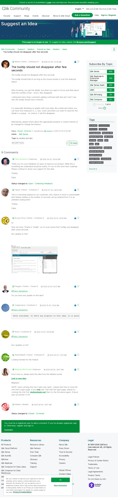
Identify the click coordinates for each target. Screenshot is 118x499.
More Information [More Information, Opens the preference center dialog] (60, 485)
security (93, 142)
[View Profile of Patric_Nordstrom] (21, 161)
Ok (60, 480)
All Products (6, 446)
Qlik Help (112, 9)
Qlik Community (8, 51)
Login (48, 2)
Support (21, 51)
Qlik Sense (23, 136)
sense (100, 142)
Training (33, 465)
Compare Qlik (35, 457)
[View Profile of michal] (17, 63)
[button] (78, 63)
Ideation (30, 51)
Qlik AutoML (6, 457)
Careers (62, 465)
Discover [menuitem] (46, 16)
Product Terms (94, 477)
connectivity (106, 161)
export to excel (95, 157)
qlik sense (108, 138)
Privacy (62, 461)
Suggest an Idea (19, 25)
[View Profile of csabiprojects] (20, 307)
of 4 (109, 106)
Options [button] (114, 51)
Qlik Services (101, 9)
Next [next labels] (100, 110)
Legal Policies (93, 458)
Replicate (107, 149)
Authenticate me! (38, 394)
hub (106, 142)
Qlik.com (90, 9)
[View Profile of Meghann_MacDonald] (23, 371)
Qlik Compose (96, 101)
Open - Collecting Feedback (40, 185)
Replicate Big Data (97, 153)
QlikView (4, 461)
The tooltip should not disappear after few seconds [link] (25, 53)
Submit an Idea (43, 51)
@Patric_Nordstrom (19, 293)
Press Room (64, 450)
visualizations (104, 127)
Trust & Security (65, 454)
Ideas (64, 51)
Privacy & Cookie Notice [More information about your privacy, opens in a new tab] (22, 492)
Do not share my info (97, 481)
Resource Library (37, 446)
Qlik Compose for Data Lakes (13, 468)
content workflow (96, 164)
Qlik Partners (35, 450)
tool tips (29, 140)
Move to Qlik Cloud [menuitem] (61, 16)
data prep (103, 131)
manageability (95, 135)
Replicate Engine (96, 138)
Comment (8, 431)
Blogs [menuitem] (26, 16)
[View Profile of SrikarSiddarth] (20, 357)
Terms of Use (93, 469)
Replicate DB (107, 135)
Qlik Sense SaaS (97, 87)
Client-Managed (96, 149)
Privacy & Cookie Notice (98, 462)
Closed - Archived (24, 133)
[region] (38, 485)
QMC (92, 91)
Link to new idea (18, 380)
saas (91, 146)
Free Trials (34, 454)
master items (94, 161)
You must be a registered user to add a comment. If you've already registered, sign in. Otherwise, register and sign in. (40, 426)
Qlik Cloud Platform (9, 450)
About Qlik (63, 446)
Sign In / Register (108, 15)
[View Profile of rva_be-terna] (20, 220)
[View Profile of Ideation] (18, 406)
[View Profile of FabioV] (17, 192)
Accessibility (64, 457)
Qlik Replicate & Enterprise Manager (96, 80)
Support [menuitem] (17, 16)
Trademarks (93, 466)
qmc (97, 146)
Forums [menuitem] (6, 16)
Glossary (33, 461)
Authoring (93, 131)
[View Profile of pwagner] (18, 288)
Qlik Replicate (6, 465)
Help (97, 15)
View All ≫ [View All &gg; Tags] (93, 171)
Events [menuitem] (35, 16)
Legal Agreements (95, 473)
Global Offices (65, 472)
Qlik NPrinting (96, 96)
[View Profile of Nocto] (17, 333)
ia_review (21, 140)
